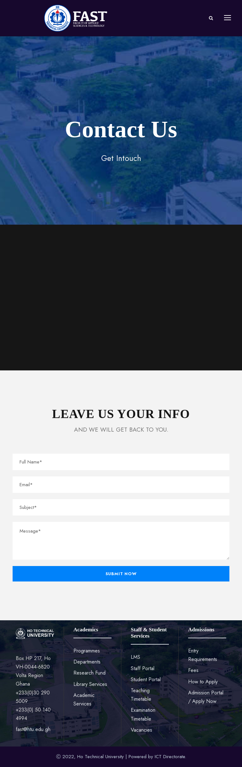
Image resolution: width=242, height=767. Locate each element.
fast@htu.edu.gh (33, 729)
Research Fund (89, 672)
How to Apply (203, 681)
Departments (87, 661)
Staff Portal (142, 668)
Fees (193, 670)
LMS (135, 657)
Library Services (90, 684)
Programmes (86, 650)
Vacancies (141, 730)
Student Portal (146, 679)
